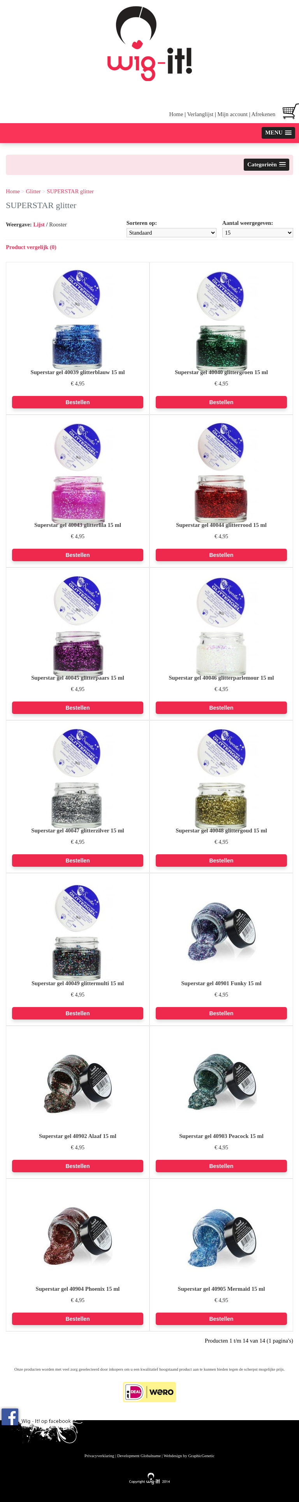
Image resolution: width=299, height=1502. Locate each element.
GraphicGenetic (201, 1456)
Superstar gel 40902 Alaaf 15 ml (77, 1136)
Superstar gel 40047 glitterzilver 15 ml (77, 830)
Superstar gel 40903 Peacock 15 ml (221, 1136)
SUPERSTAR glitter (70, 191)
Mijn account (232, 114)
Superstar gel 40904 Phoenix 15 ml (78, 1289)
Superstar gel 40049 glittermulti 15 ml (78, 983)
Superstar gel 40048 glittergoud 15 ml (221, 830)
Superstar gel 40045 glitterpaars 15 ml (77, 678)
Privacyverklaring (99, 1456)
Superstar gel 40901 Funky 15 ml (221, 983)
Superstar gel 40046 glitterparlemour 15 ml (221, 678)
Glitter (33, 191)
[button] (278, 133)
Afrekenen (263, 114)
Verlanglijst (200, 114)
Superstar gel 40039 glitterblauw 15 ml (78, 372)
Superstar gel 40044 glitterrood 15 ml (221, 525)
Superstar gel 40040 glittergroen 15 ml (221, 372)
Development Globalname (139, 1456)
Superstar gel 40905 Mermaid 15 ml (221, 1289)
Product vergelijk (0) (31, 247)
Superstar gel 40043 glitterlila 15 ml (77, 525)
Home (176, 114)
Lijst (38, 224)
